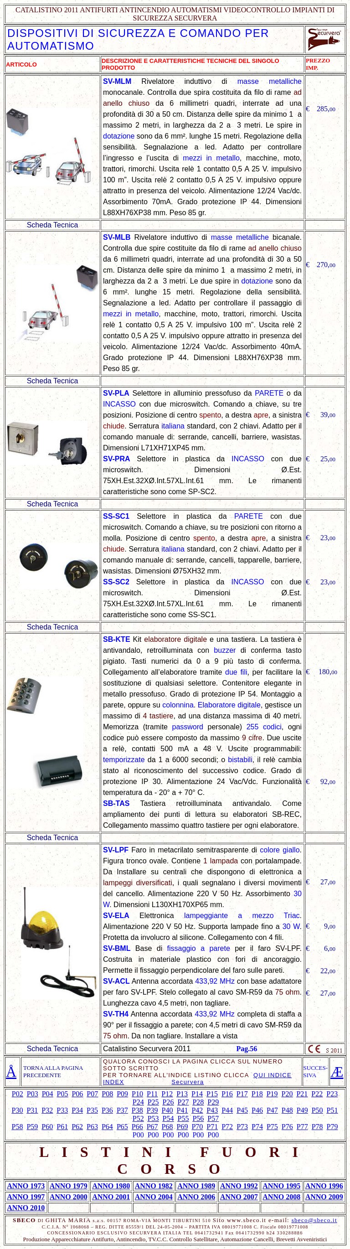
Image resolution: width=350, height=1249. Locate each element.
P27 (183, 1102)
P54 (168, 1118)
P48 (287, 1110)
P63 (92, 1126)
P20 (287, 1094)
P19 (272, 1094)
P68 (167, 1126)
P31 (32, 1110)
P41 (182, 1110)
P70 (197, 1126)
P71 (212, 1126)
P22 (317, 1094)
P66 (137, 1126)
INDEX (113, 1082)
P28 (198, 1102)
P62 (77, 1126)
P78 (317, 1126)
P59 (32, 1126)
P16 (227, 1094)
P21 (302, 1094)
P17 (242, 1094)
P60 (47, 1126)
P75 (272, 1126)
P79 (332, 1126)
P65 (122, 1126)
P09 (122, 1094)
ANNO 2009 (324, 1197)
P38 (137, 1110)
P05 (62, 1094)
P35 (92, 1110)
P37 (122, 1110)
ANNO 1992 (239, 1186)
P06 (77, 1094)
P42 (197, 1110)
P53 (153, 1118)
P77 (302, 1126)
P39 (152, 1110)
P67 (152, 1126)
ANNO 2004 (154, 1197)
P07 (92, 1094)
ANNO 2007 (239, 1197)
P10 (137, 1094)
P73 (242, 1126)
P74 (257, 1126)
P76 (287, 1126)
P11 (152, 1094)
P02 (17, 1094)
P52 (138, 1118)
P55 (183, 1118)
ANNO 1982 (154, 1186)
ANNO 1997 (26, 1197)
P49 (302, 1110)
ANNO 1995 (281, 1186)
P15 (212, 1094)
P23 (332, 1094)
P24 (138, 1102)
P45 (242, 1110)
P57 (213, 1118)
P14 (197, 1094)
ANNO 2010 (26, 1208)
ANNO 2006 (196, 1197)
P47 (272, 1110)
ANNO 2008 (281, 1197)
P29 (213, 1102)
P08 (107, 1094)
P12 (167, 1094)
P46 (257, 1110)
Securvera (187, 1082)
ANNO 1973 (26, 1186)
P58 (17, 1126)
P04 (47, 1094)
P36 (107, 1110)
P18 (257, 1094)
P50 (317, 1110)
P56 (198, 1118)
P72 (227, 1126)
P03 (32, 1094)
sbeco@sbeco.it (314, 1220)
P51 (332, 1110)
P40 (167, 1110)
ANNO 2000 (69, 1197)
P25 (153, 1102)
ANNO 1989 (196, 1186)
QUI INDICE (272, 1075)
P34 (77, 1110)
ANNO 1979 (69, 1186)
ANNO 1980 (111, 1186)
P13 (182, 1094)
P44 (227, 1110)
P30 (17, 1110)
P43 (212, 1110)
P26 (168, 1102)
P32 (47, 1110)
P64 (107, 1126)
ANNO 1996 (324, 1186)
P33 (62, 1110)
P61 (62, 1126)
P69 (182, 1126)
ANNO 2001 (111, 1197)
